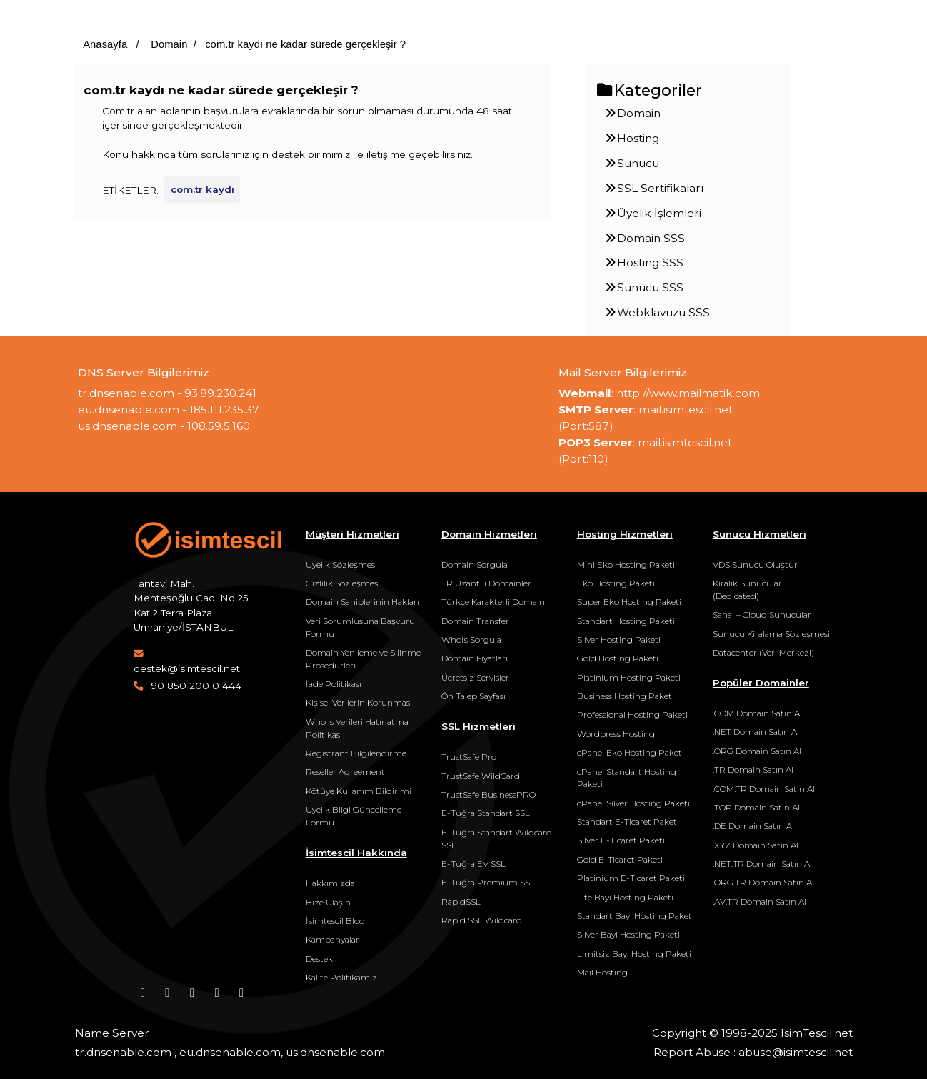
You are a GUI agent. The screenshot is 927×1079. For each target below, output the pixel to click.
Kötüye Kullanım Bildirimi (358, 791)
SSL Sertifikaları (653, 188)
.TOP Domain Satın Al (756, 807)
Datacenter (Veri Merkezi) (763, 652)
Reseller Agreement (345, 771)
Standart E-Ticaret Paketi (628, 821)
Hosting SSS (643, 262)
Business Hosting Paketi (625, 696)
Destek (319, 958)
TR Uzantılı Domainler (486, 583)
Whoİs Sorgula (471, 639)
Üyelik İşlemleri (652, 213)
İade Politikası (333, 683)
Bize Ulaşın (328, 902)
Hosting (631, 138)
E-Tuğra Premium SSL (488, 882)
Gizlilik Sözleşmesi (343, 583)
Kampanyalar (332, 939)
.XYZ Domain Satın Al (755, 845)
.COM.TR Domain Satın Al (764, 788)
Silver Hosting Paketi (619, 639)
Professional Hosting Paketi (632, 714)
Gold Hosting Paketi (617, 658)
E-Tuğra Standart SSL (485, 813)
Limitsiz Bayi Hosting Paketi (634, 953)
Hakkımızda (330, 883)
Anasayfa (105, 44)
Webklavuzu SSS (656, 312)
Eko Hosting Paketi (616, 583)
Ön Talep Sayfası (473, 696)
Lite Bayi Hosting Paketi (625, 897)
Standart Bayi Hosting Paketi (635, 915)
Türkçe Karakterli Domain (493, 601)
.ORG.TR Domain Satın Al (763, 882)
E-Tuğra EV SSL (473, 863)
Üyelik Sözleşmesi (341, 564)
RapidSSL (461, 901)
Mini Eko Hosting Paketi (626, 564)
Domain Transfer (475, 621)
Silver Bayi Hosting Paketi (628, 934)
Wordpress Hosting (616, 733)
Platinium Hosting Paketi (629, 677)
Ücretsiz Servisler (475, 677)
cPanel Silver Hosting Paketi (633, 803)
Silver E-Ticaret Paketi (621, 840)
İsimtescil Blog (335, 920)
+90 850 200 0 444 (193, 685)
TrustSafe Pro (468, 756)
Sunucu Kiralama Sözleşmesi (771, 633)
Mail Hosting (602, 972)
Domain (167, 44)
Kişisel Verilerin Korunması (359, 702)
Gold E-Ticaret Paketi (620, 859)
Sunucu (631, 163)
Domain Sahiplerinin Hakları (362, 601)
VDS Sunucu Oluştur (755, 564)
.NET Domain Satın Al (756, 731)
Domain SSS (644, 238)
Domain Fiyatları (474, 658)
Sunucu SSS (643, 287)
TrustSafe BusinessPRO (488, 794)
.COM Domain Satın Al (757, 713)
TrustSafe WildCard (480, 776)
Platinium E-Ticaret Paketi (631, 878)
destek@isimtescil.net (187, 668)
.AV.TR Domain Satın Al (759, 901)
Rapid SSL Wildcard (481, 920)
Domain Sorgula (474, 564)
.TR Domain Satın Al (753, 769)
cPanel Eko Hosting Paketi (630, 752)
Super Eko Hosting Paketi (629, 601)
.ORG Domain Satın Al (757, 751)
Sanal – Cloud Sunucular (762, 614)
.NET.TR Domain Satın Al (762, 863)
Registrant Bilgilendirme (356, 753)
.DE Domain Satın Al (753, 825)
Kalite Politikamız (341, 977)
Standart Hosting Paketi (626, 621)
